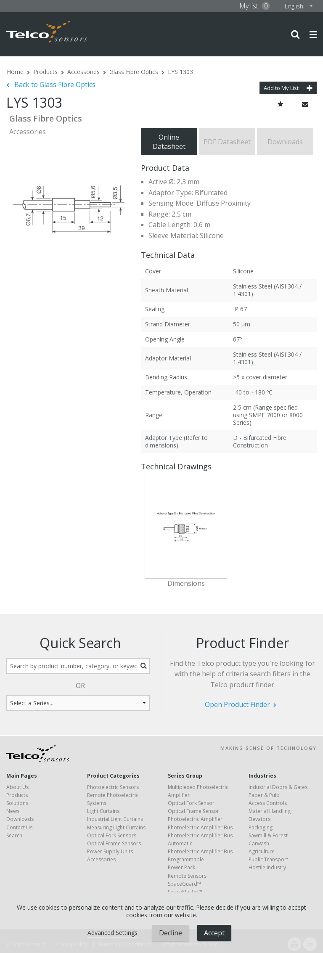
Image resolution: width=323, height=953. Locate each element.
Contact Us (19, 827)
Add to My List (288, 88)
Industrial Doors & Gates (278, 787)
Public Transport (268, 859)
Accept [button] (214, 932)
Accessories (83, 72)
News (12, 811)
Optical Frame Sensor (193, 811)
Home (15, 72)
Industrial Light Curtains (115, 819)
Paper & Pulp (264, 795)
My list (254, 6)
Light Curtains (103, 811)
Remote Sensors (187, 875)
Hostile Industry (267, 867)
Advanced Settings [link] (112, 933)
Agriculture (262, 851)
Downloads (285, 141)
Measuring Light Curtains (116, 827)
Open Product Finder (237, 704)
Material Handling (270, 811)
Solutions (17, 803)
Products (45, 72)
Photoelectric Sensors (113, 787)
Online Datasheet (169, 141)
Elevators (259, 819)
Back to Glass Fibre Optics (54, 84)
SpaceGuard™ (184, 883)
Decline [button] (170, 932)
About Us (17, 787)
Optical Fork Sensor (191, 803)
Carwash (259, 843)
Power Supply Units (110, 851)
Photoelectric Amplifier (195, 819)
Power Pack (181, 867)
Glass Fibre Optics (133, 72)
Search (14, 835)
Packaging (261, 827)
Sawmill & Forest (268, 835)
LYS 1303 (180, 72)
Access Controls (268, 803)
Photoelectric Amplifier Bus (200, 827)
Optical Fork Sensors (111, 835)
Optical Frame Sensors (114, 843)
